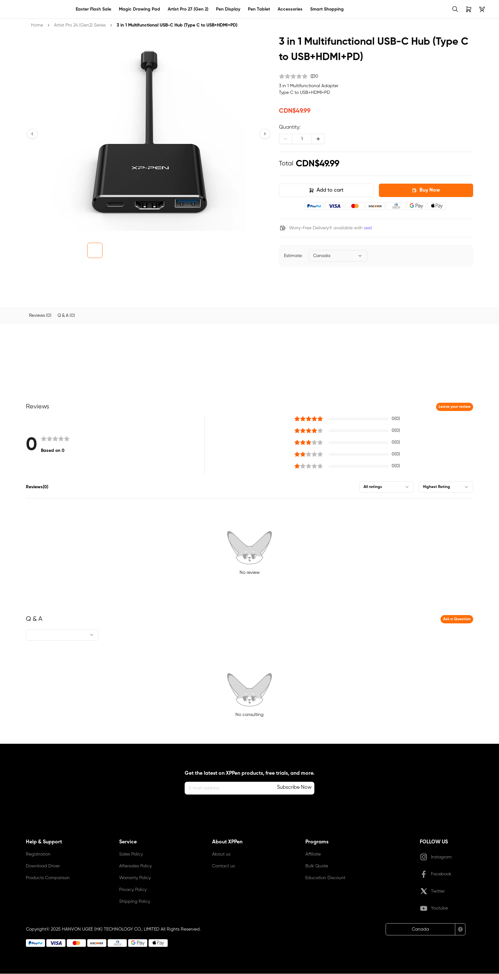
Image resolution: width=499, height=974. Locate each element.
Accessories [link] (290, 9)
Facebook (435, 875)
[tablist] (249, 316)
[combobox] (338, 256)
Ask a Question (457, 619)
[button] (32, 134)
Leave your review (455, 407)
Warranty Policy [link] (135, 878)
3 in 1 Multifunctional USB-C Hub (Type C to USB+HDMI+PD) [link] (177, 25)
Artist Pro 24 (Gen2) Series (80, 25)
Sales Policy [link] (131, 854)
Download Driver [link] (43, 866)
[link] (16, 9)
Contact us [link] (223, 866)
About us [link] (221, 854)
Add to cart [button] (326, 190)
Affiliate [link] (313, 854)
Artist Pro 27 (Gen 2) (188, 9)
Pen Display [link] (228, 9)
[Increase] (318, 139)
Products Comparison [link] (48, 878)
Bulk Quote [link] (316, 866)
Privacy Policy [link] (133, 890)
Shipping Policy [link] (134, 902)
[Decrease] (285, 139)
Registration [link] (38, 854)
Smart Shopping (327, 9)
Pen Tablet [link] (259, 9)
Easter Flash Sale (93, 9)
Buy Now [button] (426, 190)
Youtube (434, 909)
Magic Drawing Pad (139, 9)
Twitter (432, 892)
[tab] (41, 316)
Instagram (436, 857)
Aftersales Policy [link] (135, 866)
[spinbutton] (302, 139)
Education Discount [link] (325, 878)
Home (37, 25)
